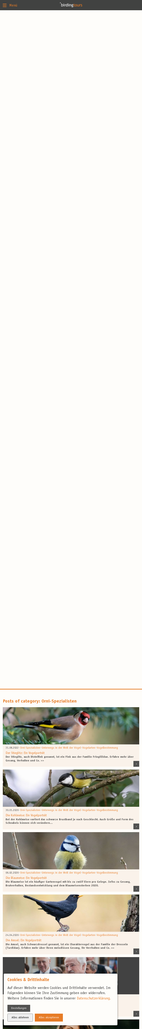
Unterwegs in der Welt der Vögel (61, 748)
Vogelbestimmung (107, 748)
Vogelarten (88, 748)
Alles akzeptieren (49, 1017)
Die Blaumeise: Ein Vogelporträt (26, 878)
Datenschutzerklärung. (94, 998)
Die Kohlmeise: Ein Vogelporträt (26, 815)
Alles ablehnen (20, 1017)
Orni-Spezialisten (30, 748)
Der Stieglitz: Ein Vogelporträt (25, 753)
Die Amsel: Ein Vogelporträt (23, 940)
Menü (10, 5)
